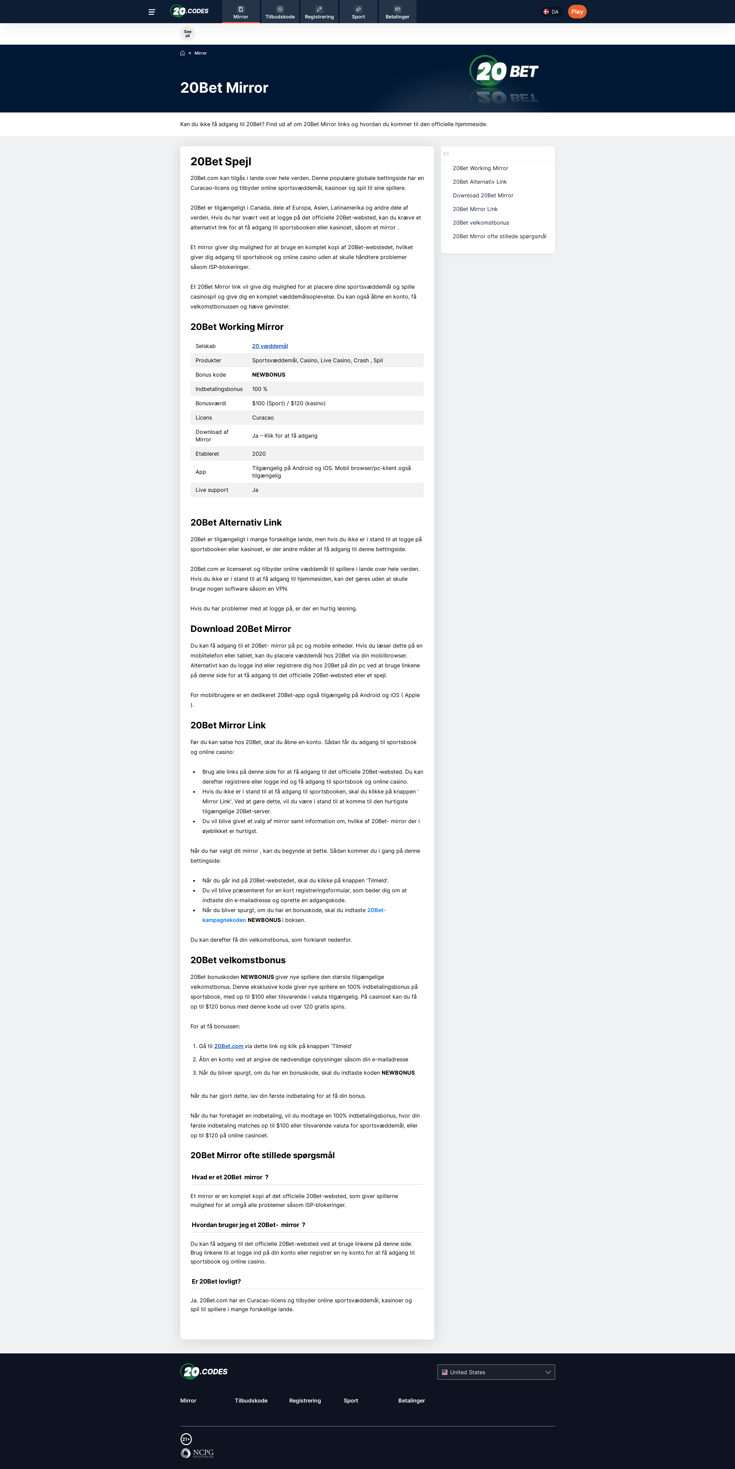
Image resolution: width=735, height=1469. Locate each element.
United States (467, 1371)
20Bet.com (229, 1046)
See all (188, 33)
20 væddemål (270, 346)
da (555, 12)
